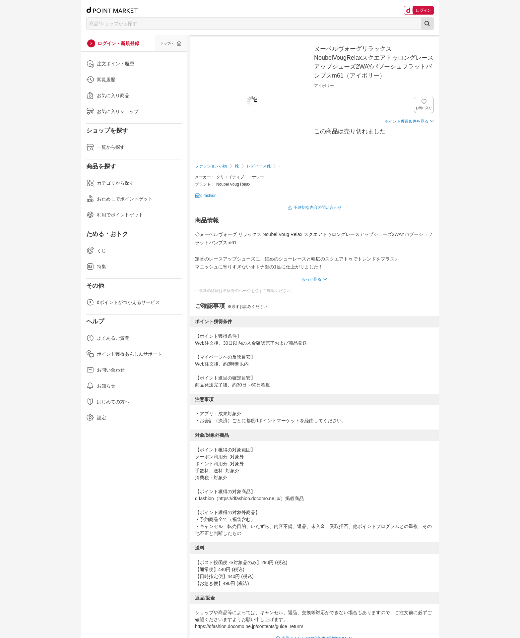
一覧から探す (105, 147)
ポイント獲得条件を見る (406, 121)
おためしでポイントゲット (119, 199)
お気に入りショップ (112, 111)
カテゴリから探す (110, 183)
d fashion (208, 195)
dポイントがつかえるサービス (123, 302)
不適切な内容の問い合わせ (318, 207)
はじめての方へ (107, 402)
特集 (96, 266)
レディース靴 (259, 166)
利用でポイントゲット (114, 215)
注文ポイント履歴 (110, 64)
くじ (96, 251)
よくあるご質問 (107, 338)
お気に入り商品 (107, 95)
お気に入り (424, 108)
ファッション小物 (211, 166)
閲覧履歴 (100, 80)
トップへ (167, 43)
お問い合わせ (105, 370)
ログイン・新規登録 (118, 43)
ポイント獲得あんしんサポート (124, 354)
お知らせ (100, 386)
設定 (96, 418)
